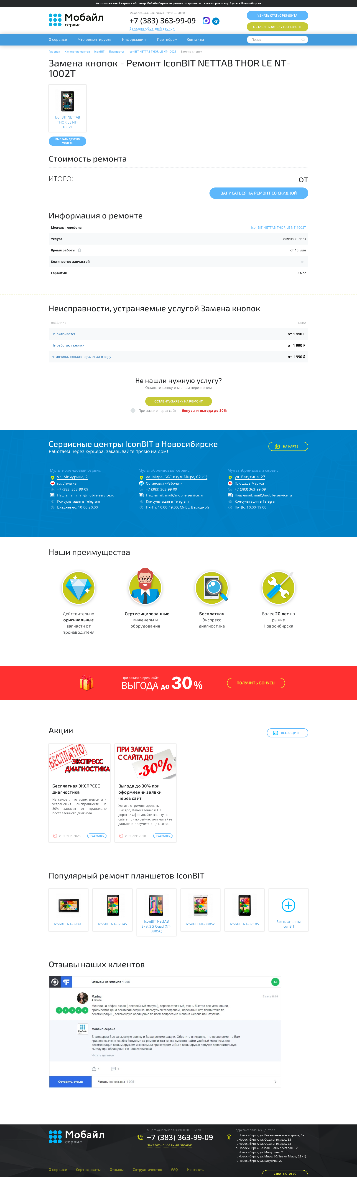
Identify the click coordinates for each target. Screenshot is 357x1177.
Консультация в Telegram (78, 501)
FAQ (174, 1169)
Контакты (195, 39)
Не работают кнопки (68, 345)
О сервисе (58, 39)
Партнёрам (167, 39)
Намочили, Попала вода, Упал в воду (81, 356)
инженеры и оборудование (147, 619)
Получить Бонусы (256, 682)
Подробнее (97, 835)
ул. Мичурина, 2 (72, 476)
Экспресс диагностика (212, 619)
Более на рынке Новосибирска (278, 619)
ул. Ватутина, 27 (250, 476)
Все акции (286, 733)
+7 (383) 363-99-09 (163, 20)
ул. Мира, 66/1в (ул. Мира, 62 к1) (176, 476)
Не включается (63, 334)
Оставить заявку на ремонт (178, 401)
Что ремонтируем (94, 39)
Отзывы (117, 1169)
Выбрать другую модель (67, 140)
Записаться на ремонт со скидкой (259, 192)
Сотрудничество (147, 1169)
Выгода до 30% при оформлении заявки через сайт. (139, 792)
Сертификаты (88, 1169)
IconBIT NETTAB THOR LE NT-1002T (278, 227)
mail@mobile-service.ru (95, 495)
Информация (134, 39)
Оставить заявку (277, 27)
